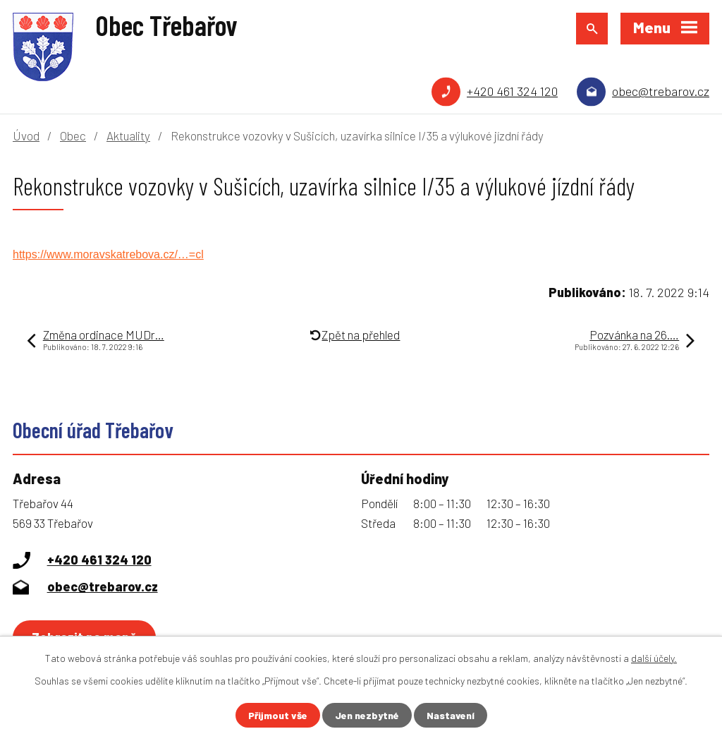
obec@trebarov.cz (660, 91)
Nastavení (451, 715)
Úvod (26, 135)
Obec (73, 135)
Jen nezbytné (367, 715)
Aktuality (128, 135)
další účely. (654, 658)
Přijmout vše (277, 715)
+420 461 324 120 (512, 91)
